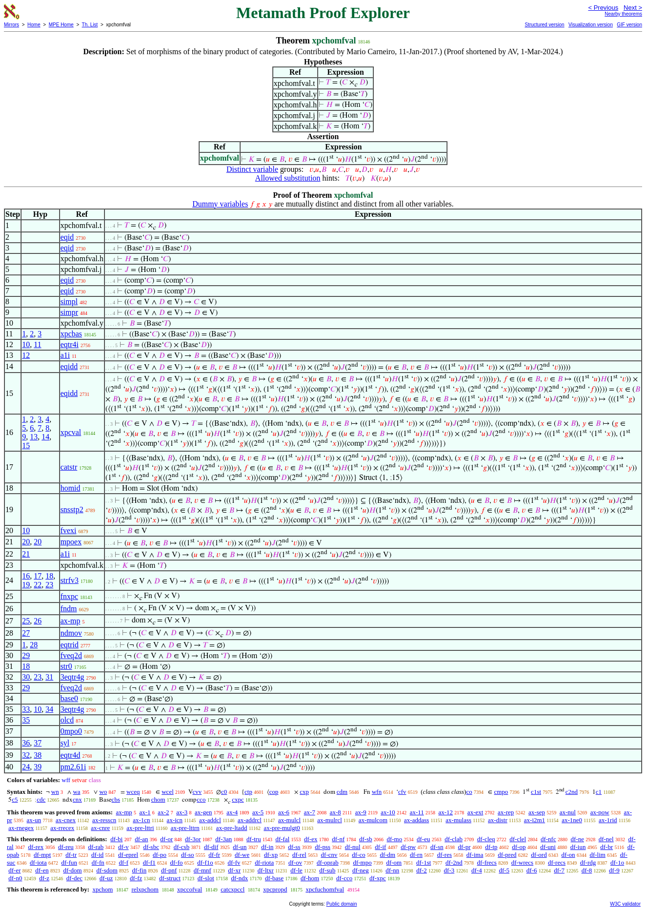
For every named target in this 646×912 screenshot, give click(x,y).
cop (274, 791)
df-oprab (328, 862)
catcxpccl (232, 889)
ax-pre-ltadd (231, 827)
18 (49, 576)
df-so (187, 854)
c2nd (571, 791)
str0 (66, 666)
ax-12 (446, 812)
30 (26, 677)
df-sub (327, 870)
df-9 (614, 870)
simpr (69, 312)
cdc (41, 799)
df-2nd (454, 862)
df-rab (96, 846)
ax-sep (536, 812)
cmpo (501, 791)
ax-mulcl (289, 820)
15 (26, 445)
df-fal (282, 839)
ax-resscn (104, 820)
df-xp (271, 854)
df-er (14, 870)
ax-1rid (608, 820)
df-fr (214, 854)
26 (37, 621)
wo (103, 791)
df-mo (394, 839)
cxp (304, 791)
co (469, 791)
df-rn (416, 854)
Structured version (544, 24)
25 (26, 621)
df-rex (35, 846)
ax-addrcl (250, 820)
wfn (377, 791)
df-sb (365, 839)
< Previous (603, 7)
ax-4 (232, 812)
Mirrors (11, 24)
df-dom (72, 870)
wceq (133, 791)
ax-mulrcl (329, 820)
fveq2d (71, 655)
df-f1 (149, 862)
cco (201, 799)
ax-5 (257, 812)
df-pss (322, 846)
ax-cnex (66, 820)
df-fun (69, 862)
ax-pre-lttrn (185, 827)
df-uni (548, 846)
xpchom (102, 889)
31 (49, 677)
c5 (15, 799)
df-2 (421, 870)
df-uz (106, 878)
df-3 (449, 870)
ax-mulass (458, 820)
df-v (123, 846)
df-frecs (487, 862)
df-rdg (588, 862)
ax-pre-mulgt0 (281, 827)
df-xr (234, 870)
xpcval (71, 432)
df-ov (295, 862)
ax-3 (181, 812)
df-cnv (329, 854)
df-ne (577, 839)
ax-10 (388, 812)
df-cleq (486, 839)
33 (26, 709)
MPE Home (61, 24)
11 (37, 344)
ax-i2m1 (534, 820)
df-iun (578, 846)
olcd (67, 720)
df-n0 (15, 878)
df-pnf (169, 870)
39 (37, 767)
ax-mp (71, 621)
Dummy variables (220, 204)
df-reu (66, 846)
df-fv (234, 862)
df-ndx (239, 878)
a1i (65, 355)
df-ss (294, 846)
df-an (141, 839)
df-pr (464, 846)
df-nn (392, 870)
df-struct (170, 878)
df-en (41, 870)
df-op (518, 846)
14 (45, 437)
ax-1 (145, 812)
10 (26, 344)
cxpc (238, 799)
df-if (380, 846)
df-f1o (205, 862)
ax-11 (417, 812)
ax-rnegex (21, 827)
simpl (69, 301)
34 (49, 709)
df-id (97, 854)
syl (65, 743)
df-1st (423, 862)
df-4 (476, 870)
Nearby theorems (623, 14)
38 (37, 755)
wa (76, 791)
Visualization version (590, 24)
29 (26, 655)
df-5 (504, 870)
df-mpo (362, 862)
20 (26, 542)
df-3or (193, 839)
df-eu (423, 839)
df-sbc (151, 846)
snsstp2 (72, 509)
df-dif (211, 846)
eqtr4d (71, 755)
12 (26, 355)
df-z (44, 878)
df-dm (387, 854)
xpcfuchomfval (324, 889)
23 (49, 584)
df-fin (139, 870)
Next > (633, 7)
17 (37, 576)
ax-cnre (100, 827)
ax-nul (568, 812)
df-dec (74, 878)
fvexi (69, 530)
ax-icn (174, 820)
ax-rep (506, 812)
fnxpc (69, 596)
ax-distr (497, 820)
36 (26, 743)
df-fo (176, 862)
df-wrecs (522, 862)
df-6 (531, 870)
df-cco (344, 878)
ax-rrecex (62, 827)
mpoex (71, 542)
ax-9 (360, 812)
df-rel (299, 854)
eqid (67, 237)
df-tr (71, 854)
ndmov (71, 633)
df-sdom (106, 870)
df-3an (223, 839)
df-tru (253, 839)
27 (26, 633)
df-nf (338, 839)
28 (34, 645)
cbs (116, 799)
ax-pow (599, 812)
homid (71, 488)
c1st (536, 791)
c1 (599, 791)
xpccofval (189, 889)
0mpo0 (71, 731)
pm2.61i (73, 767)
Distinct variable (252, 169)
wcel (168, 791)
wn (55, 791)
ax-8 (335, 812)
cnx (77, 799)
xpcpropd (275, 889)
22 (37, 584)
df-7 (559, 870)
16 (26, 576)
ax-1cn (141, 820)
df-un (239, 846)
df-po (159, 854)
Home (33, 24)
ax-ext (475, 812)
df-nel (606, 839)
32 (26, 755)
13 (34, 437)
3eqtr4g (72, 677)
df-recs (556, 862)
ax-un (34, 820)
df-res (444, 854)
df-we (242, 854)
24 (26, 767)
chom (158, 799)
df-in (267, 846)
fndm (69, 608)
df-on (568, 854)
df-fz (136, 878)
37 (37, 743)
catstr (69, 467)
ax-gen (203, 812)
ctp (248, 791)
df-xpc (377, 878)
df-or (166, 839)
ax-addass (416, 820)
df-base (274, 878)
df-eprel (128, 854)
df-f (124, 862)
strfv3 (70, 580)
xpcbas (71, 334)
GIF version (629, 24)
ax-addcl (210, 820)
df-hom (310, 878)
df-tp (491, 846)
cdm (342, 791)
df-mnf (202, 870)
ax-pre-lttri (140, 827)
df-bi (116, 839)
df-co (358, 854)
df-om (394, 862)
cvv (197, 791)
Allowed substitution (288, 178)
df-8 (587, 870)
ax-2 (163, 812)
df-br (606, 846)
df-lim (597, 854)
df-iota (38, 862)
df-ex (310, 839)
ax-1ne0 (572, 820)
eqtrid (70, 645)
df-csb (182, 846)
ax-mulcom (373, 820)
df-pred (507, 854)
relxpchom (145, 889)
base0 (69, 698)
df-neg (360, 870)
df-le (296, 870)
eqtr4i (70, 344)
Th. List (90, 24)
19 (26, 584)
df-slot (206, 878)
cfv (402, 791)
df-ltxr (266, 870)
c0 (224, 791)
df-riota (264, 862)
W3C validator (625, 904)
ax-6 (283, 812)
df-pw (408, 846)
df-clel (517, 839)
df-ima (475, 854)
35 (26, 720)
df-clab (453, 839)
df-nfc (548, 839)
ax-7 (309, 812)
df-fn (98, 862)
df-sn (437, 846)
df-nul (353, 846)
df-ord (539, 854)
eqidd (69, 366)
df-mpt (42, 854)
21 (26, 554)
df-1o (617, 862)
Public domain (341, 904)
